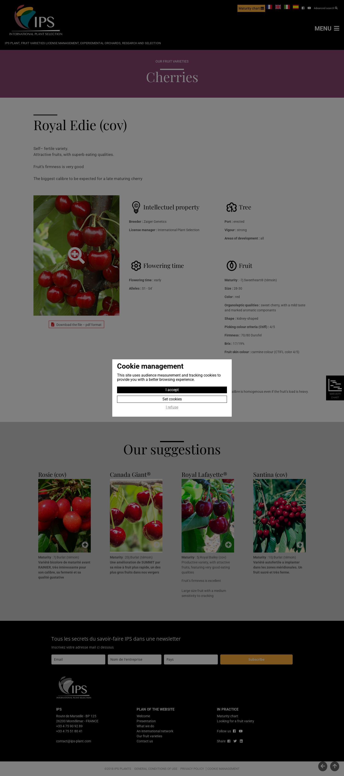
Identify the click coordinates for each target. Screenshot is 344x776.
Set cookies (172, 399)
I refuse (172, 407)
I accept (172, 390)
